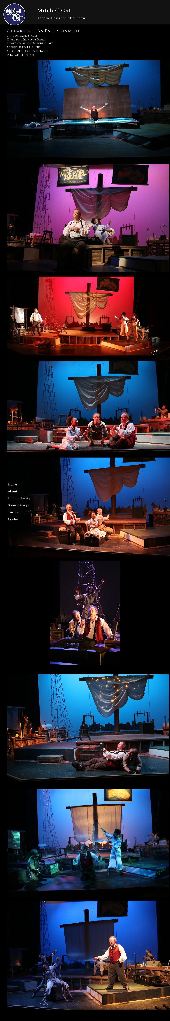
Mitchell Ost (54, 10)
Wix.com (91, 1019)
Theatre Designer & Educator (61, 18)
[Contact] (14, 519)
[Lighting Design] (19, 498)
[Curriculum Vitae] (20, 512)
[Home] (12, 484)
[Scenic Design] (18, 505)
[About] (12, 491)
